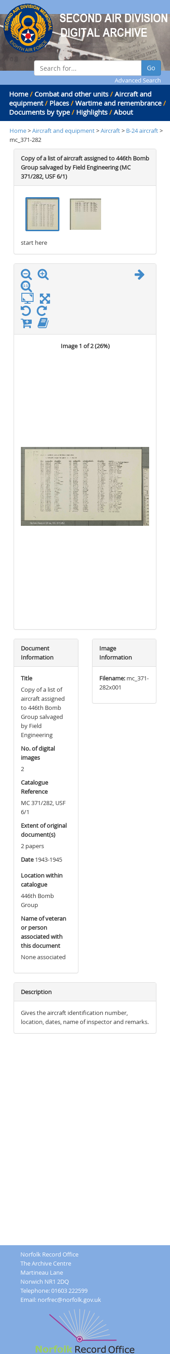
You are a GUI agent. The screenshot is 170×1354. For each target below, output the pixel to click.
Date (27, 859)
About (123, 111)
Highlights (91, 111)
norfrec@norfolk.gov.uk (69, 1300)
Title (26, 678)
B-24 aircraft (143, 130)
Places (59, 102)
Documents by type (39, 111)
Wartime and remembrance (118, 102)
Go (151, 67)
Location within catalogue (42, 879)
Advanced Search (138, 80)
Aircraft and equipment (63, 130)
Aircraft (110, 130)
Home (18, 93)
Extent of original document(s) (44, 830)
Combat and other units (71, 93)
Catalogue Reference (34, 787)
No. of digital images (38, 753)
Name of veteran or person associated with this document (43, 932)
